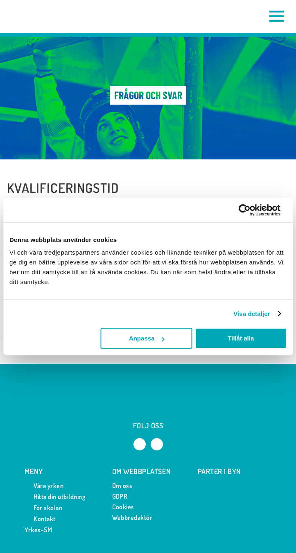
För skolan (43, 508)
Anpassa (147, 338)
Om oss (122, 485)
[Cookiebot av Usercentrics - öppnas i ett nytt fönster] (251, 210)
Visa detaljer (251, 313)
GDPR (120, 496)
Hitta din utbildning (55, 497)
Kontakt (40, 519)
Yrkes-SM (38, 529)
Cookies (123, 506)
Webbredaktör (132, 517)
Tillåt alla (241, 338)
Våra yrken (44, 486)
